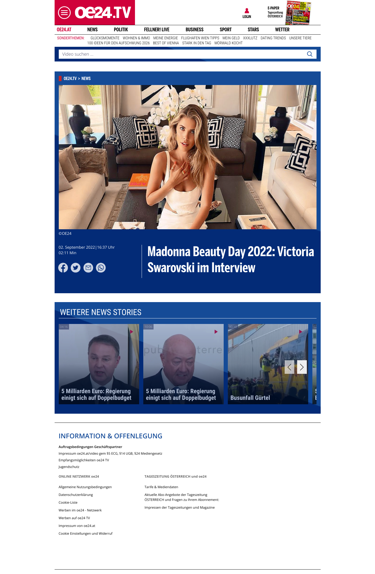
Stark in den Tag (196, 43)
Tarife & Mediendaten (161, 487)
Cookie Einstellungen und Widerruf (86, 533)
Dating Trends (273, 38)
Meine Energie (165, 38)
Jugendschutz (69, 466)
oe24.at (64, 29)
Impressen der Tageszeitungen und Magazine (179, 507)
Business (194, 29)
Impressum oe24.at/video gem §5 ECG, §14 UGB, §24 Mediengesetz (110, 453)
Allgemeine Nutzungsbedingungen (85, 487)
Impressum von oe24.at (77, 525)
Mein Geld (231, 38)
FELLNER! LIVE (156, 29)
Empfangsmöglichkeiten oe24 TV (84, 460)
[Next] (302, 367)
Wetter (282, 29)
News (92, 29)
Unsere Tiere (300, 38)
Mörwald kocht (229, 43)
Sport (226, 29)
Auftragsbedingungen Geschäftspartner (90, 446)
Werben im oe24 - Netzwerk (80, 510)
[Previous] (289, 367)
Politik (121, 29)
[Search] (309, 54)
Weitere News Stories (100, 312)
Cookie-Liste (68, 502)
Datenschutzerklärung (76, 494)
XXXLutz (250, 38)
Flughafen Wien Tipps (200, 38)
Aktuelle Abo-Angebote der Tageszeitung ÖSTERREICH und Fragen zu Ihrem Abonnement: (181, 497)
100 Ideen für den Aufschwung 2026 (118, 43)
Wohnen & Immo (136, 38)
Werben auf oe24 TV (74, 518)
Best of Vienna (166, 43)
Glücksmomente (105, 38)
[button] (63, 13)
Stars (253, 29)
